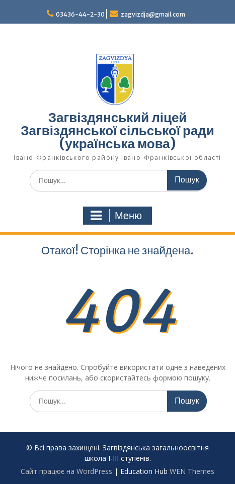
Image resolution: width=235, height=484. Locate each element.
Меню (116, 215)
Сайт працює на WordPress (66, 471)
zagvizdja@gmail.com (153, 14)
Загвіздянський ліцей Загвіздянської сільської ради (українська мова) (117, 130)
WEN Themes (192, 471)
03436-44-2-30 (80, 14)
